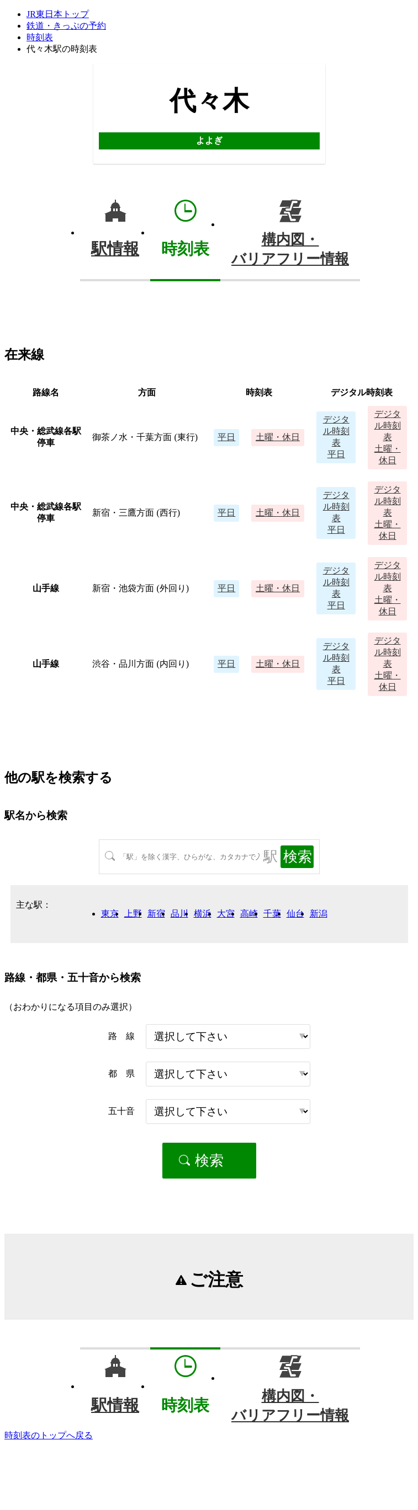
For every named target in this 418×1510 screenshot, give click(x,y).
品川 (179, 913)
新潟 (318, 913)
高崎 (249, 913)
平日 (226, 437)
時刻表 (40, 37)
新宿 (156, 913)
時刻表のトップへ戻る (48, 1435)
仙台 (295, 913)
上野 (133, 913)
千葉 (272, 913)
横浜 (202, 913)
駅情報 (115, 249)
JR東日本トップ (58, 14)
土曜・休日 (278, 437)
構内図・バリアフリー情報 (290, 249)
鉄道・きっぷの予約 (66, 25)
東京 (110, 913)
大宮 (226, 913)
